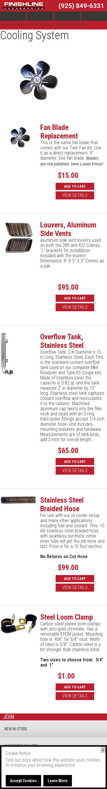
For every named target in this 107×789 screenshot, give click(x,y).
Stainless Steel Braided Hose (62, 504)
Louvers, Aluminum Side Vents (68, 229)
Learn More (58, 780)
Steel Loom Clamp (66, 617)
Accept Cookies (23, 780)
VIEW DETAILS (75, 195)
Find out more (18, 760)
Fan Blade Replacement (59, 131)
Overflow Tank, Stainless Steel (62, 341)
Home (7, 25)
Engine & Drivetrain (33, 25)
